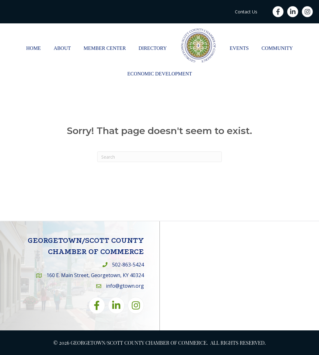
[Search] (159, 156)
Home (33, 48)
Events (239, 48)
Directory (153, 48)
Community (277, 48)
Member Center (104, 48)
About (62, 48)
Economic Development (159, 73)
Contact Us (246, 12)
